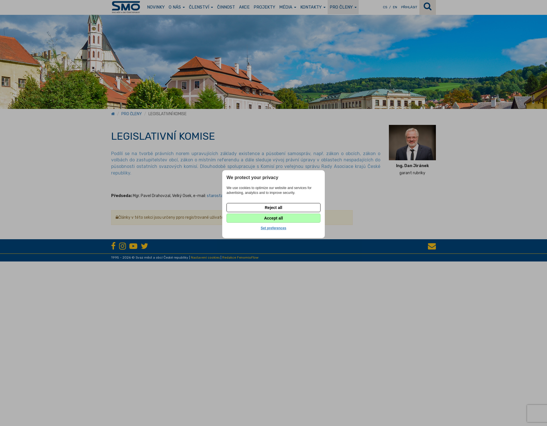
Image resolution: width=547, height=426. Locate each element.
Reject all (273, 207)
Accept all (273, 218)
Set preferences (273, 228)
